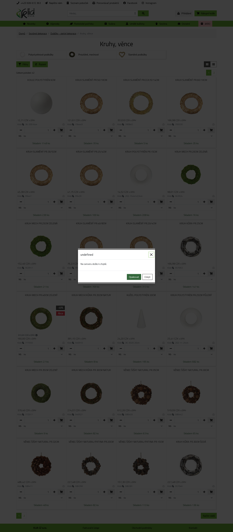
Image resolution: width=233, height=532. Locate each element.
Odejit (147, 277)
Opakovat (134, 277)
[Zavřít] (151, 254)
